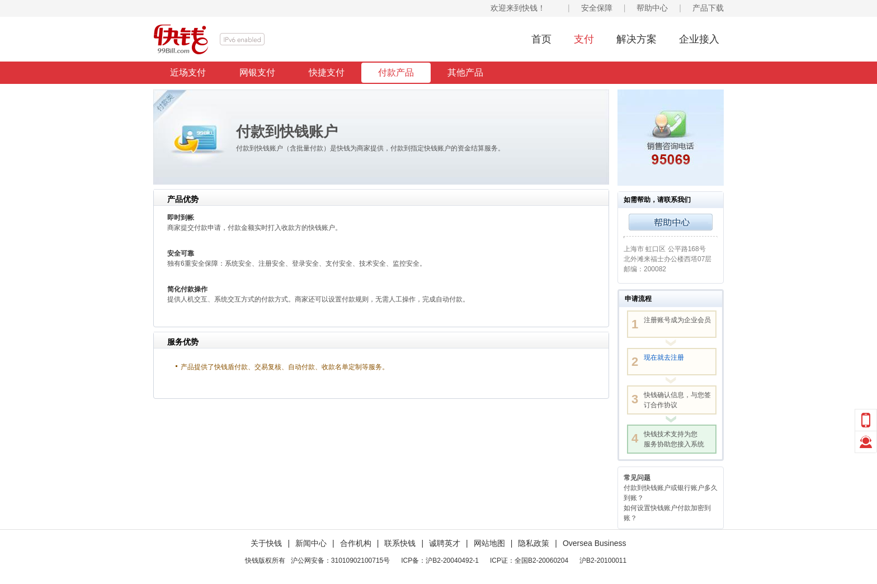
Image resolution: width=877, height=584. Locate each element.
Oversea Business (594, 543)
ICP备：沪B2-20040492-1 (440, 560)
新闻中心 (311, 543)
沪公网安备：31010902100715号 (340, 560)
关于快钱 (266, 543)
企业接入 (699, 39)
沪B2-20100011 (602, 560)
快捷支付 (327, 72)
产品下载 (708, 7)
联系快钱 (400, 543)
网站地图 (489, 543)
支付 (584, 39)
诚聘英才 (444, 543)
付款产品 (396, 72)
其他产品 (465, 72)
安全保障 (596, 7)
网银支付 (257, 72)
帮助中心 (652, 7)
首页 (541, 39)
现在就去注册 (664, 357)
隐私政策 (533, 543)
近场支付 (188, 72)
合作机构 (355, 543)
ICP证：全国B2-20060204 (529, 560)
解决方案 (636, 39)
